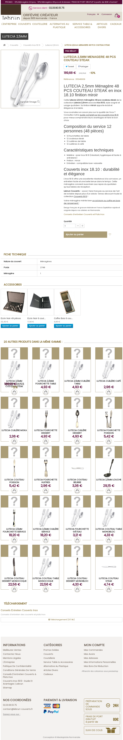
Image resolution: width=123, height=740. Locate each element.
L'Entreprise (9, 24)
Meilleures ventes (12, 649)
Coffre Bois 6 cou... (63, 318)
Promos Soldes (51, 649)
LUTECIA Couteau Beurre (77, 481)
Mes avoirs (89, 654)
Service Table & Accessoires (82, 25)
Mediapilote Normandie (68, 737)
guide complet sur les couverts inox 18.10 (99, 114)
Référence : (69, 79)
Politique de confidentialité (17, 666)
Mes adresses (91, 658)
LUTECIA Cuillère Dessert (77, 432)
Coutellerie (39, 24)
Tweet (70, 66)
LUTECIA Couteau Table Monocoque (46, 580)
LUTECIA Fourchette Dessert (45, 432)
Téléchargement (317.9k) (61, 619)
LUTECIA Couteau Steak (109, 580)
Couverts (24, 24)
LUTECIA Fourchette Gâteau (77, 530)
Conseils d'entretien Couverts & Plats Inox (19, 676)
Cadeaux (116, 24)
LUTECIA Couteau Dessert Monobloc (77, 580)
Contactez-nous (11, 654)
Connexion (106, 14)
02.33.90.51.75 (56, 8)
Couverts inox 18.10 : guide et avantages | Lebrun (18, 682)
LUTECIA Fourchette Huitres (45, 481)
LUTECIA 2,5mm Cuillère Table (77, 382)
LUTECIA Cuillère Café (109, 380)
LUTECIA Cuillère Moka (14, 430)
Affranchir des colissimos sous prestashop (100, 671)
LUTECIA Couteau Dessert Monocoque (14, 580)
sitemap (7, 687)
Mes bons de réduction (96, 666)
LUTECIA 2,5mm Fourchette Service (14, 530)
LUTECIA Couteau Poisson (14, 481)
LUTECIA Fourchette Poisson (108, 432)
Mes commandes (93, 649)
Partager (83, 66)
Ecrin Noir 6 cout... (36, 318)
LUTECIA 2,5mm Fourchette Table (45, 382)
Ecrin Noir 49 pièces (11, 318)
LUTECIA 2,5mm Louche (108, 479)
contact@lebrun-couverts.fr (18, 709)
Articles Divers (102, 25)
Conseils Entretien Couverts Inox (19, 610)
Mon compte (94, 645)
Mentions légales (12, 658)
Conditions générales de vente (19, 670)
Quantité (68, 221)
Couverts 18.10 (80, 196)
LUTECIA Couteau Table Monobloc (109, 530)
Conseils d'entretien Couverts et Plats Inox (84, 214)
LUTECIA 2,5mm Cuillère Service (46, 530)
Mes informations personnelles (100, 662)
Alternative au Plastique (59, 25)
